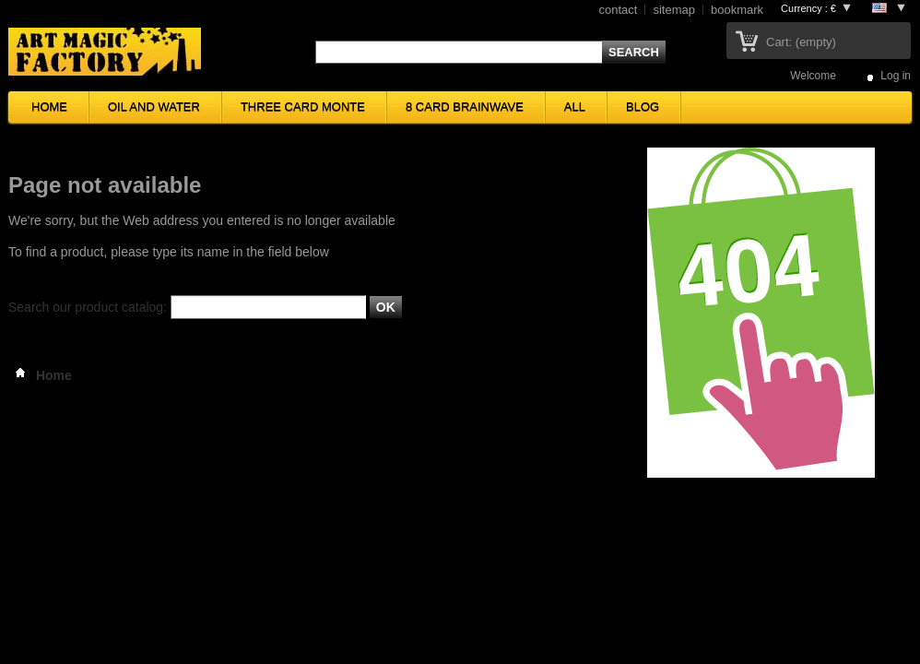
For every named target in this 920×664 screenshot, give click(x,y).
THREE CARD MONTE (303, 106)
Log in (895, 75)
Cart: (801, 42)
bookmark (737, 10)
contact (618, 10)
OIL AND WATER (154, 106)
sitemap (674, 10)
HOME (49, 106)
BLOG (642, 106)
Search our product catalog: (87, 307)
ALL (574, 106)
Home (40, 375)
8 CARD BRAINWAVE (465, 106)
